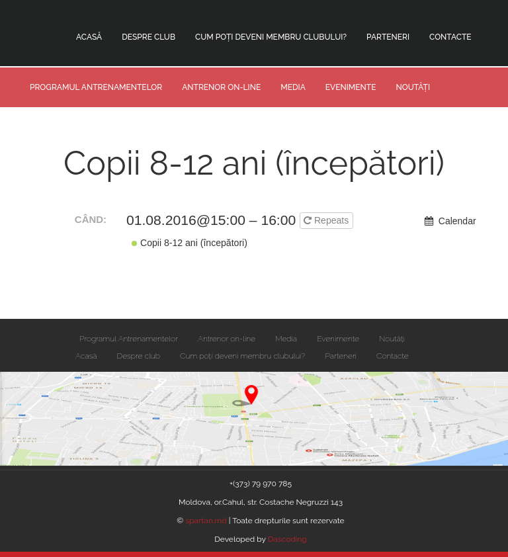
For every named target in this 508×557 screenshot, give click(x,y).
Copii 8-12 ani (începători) (189, 242)
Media (293, 87)
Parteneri (387, 37)
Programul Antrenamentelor (96, 87)
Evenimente (350, 87)
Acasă (89, 37)
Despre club (148, 37)
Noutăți (413, 87)
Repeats (327, 220)
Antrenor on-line (221, 87)
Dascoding (287, 539)
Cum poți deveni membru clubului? (271, 37)
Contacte (450, 37)
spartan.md (206, 520)
